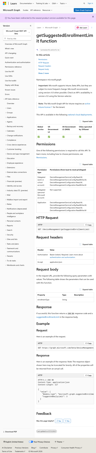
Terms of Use (7, 451)
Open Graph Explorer (83, 10)
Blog (33, 447)
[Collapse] (30, 25)
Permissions (42, 59)
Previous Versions (21, 447)
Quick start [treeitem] (9, 57)
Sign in (90, 3)
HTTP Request (43, 62)
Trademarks (19, 451)
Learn (39, 27)
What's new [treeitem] (9, 48)
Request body (43, 69)
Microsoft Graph (51, 27)
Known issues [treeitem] (10, 90)
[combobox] (17, 32)
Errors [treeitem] (7, 94)
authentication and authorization (62, 257)
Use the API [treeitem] (9, 71)
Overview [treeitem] (10, 103)
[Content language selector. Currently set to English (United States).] (13, 442)
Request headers (44, 66)
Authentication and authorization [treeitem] (17, 62)
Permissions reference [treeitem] (13, 67)
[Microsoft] (4, 3)
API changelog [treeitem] (10, 53)
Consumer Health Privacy (70, 447)
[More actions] (92, 28)
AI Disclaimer (7, 447)
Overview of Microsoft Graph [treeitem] (16, 44)
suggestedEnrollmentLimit (47, 317)
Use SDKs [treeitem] (8, 76)
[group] (65, 348)
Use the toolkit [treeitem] (10, 80)
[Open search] (84, 3)
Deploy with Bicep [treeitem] (12, 85)
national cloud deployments (80, 114)
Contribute (44, 447)
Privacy (53, 447)
